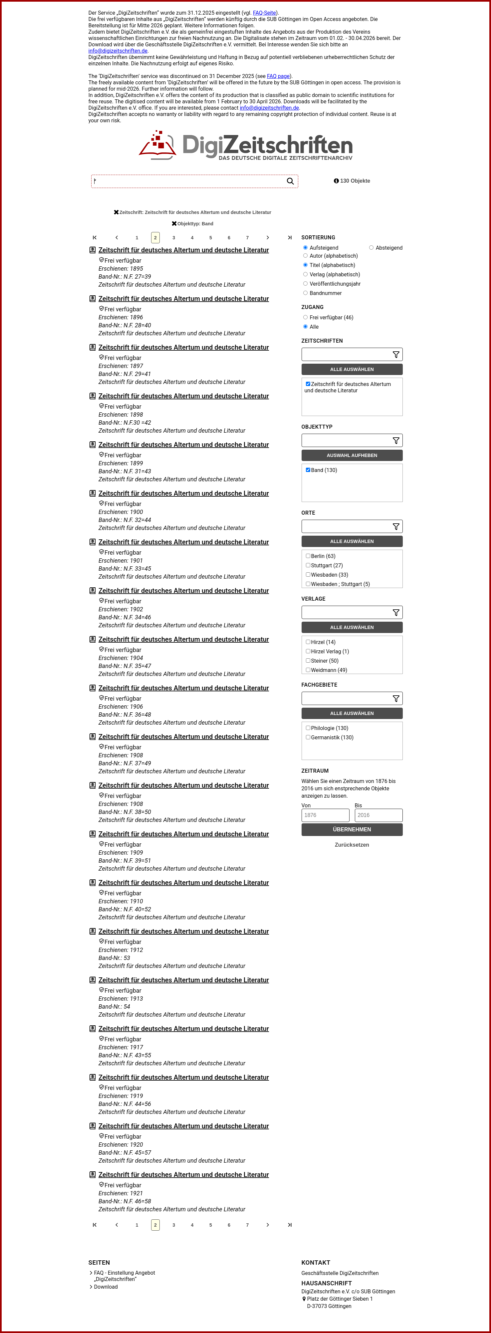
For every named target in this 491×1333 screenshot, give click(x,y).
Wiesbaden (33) (327, 575)
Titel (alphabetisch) (329, 265)
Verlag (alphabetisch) (331, 274)
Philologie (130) (327, 728)
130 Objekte (352, 181)
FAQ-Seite (264, 13)
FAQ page (278, 76)
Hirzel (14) (321, 642)
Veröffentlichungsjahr (332, 284)
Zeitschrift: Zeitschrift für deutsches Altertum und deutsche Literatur (192, 212)
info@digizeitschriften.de (118, 51)
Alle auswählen (352, 369)
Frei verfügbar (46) (328, 317)
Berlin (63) (321, 556)
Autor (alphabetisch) (330, 256)
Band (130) (322, 470)
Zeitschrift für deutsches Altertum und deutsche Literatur (184, 250)
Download (106, 1287)
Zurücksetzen (352, 845)
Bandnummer (322, 293)
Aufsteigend (321, 248)
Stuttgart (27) (324, 565)
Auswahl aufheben (352, 455)
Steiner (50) (322, 661)
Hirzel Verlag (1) (327, 651)
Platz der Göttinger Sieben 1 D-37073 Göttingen (340, 1302)
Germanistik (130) (330, 737)
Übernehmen (352, 829)
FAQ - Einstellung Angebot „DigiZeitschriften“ (124, 1276)
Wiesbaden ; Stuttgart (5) (338, 584)
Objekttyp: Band (192, 223)
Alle (311, 327)
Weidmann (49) (327, 670)
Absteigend (386, 248)
